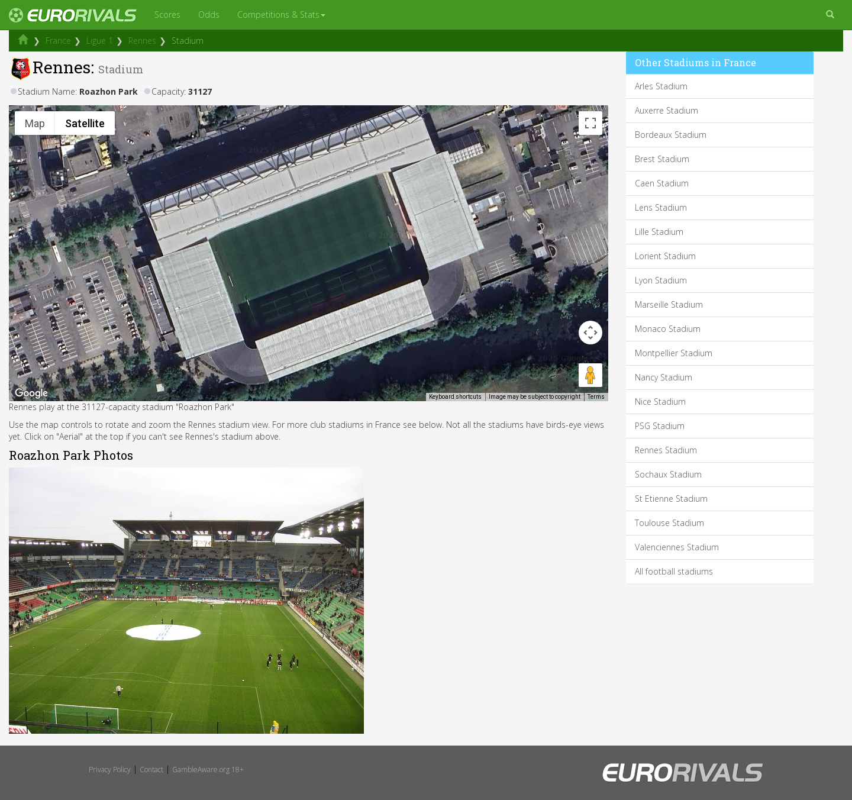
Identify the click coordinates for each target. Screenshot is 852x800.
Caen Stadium (662, 183)
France (58, 40)
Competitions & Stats (281, 14)
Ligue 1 (99, 40)
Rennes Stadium (666, 450)
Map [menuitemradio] (35, 123)
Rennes (142, 40)
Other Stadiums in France (695, 62)
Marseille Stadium (669, 304)
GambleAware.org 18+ (208, 769)
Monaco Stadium (668, 328)
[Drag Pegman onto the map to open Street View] (590, 375)
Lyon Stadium (661, 280)
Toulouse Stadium (669, 522)
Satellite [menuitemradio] (85, 123)
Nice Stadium (660, 401)
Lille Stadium (659, 231)
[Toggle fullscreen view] (590, 123)
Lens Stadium (661, 207)
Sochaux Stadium (668, 474)
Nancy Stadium (663, 377)
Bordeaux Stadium (670, 134)
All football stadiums (674, 571)
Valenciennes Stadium (677, 547)
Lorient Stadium (665, 256)
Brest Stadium (662, 158)
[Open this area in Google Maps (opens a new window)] (31, 393)
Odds (209, 14)
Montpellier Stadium (673, 353)
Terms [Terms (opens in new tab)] (596, 396)
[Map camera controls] (590, 332)
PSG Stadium (660, 425)
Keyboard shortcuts (455, 396)
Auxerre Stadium (666, 110)
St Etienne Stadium (671, 498)
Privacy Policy (110, 769)
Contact (151, 769)
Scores (167, 14)
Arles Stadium (661, 86)
